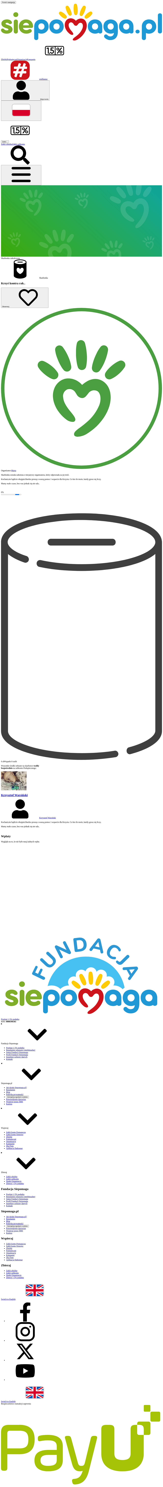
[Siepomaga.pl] (81, 40)
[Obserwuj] (24, 298)
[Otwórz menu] (21, 175)
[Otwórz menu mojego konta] (25, 90)
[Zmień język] (21, 111)
